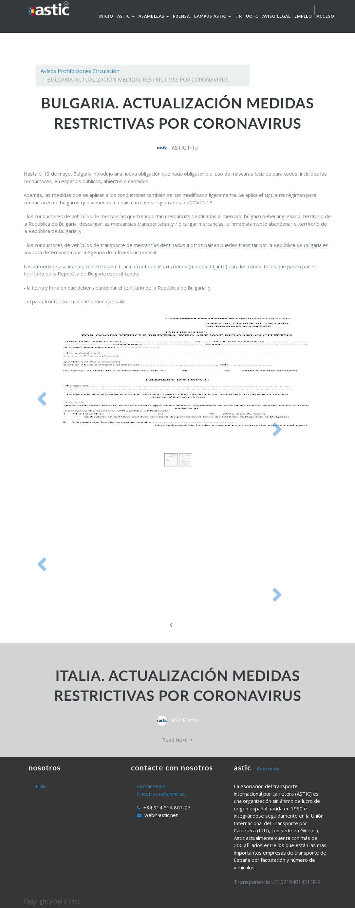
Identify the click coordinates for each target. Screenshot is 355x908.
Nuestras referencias (161, 793)
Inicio (40, 786)
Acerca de (268, 769)
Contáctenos (151, 786)
